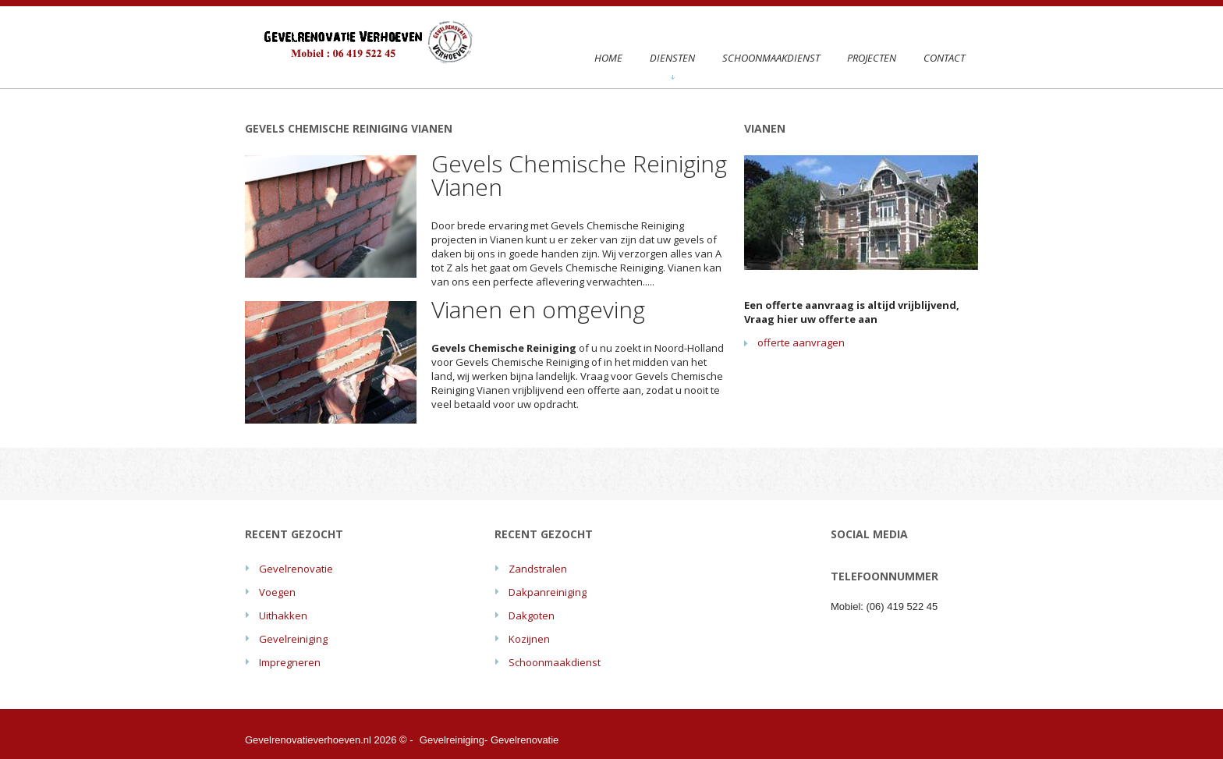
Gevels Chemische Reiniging (617, 225)
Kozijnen (529, 639)
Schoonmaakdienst (771, 58)
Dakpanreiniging (548, 592)
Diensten (672, 65)
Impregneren (290, 662)
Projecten (871, 58)
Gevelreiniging (293, 639)
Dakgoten (532, 615)
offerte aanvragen (801, 342)
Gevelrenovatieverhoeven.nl (308, 740)
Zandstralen (538, 569)
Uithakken (283, 615)
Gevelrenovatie (296, 569)
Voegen (277, 592)
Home (608, 58)
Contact (944, 58)
